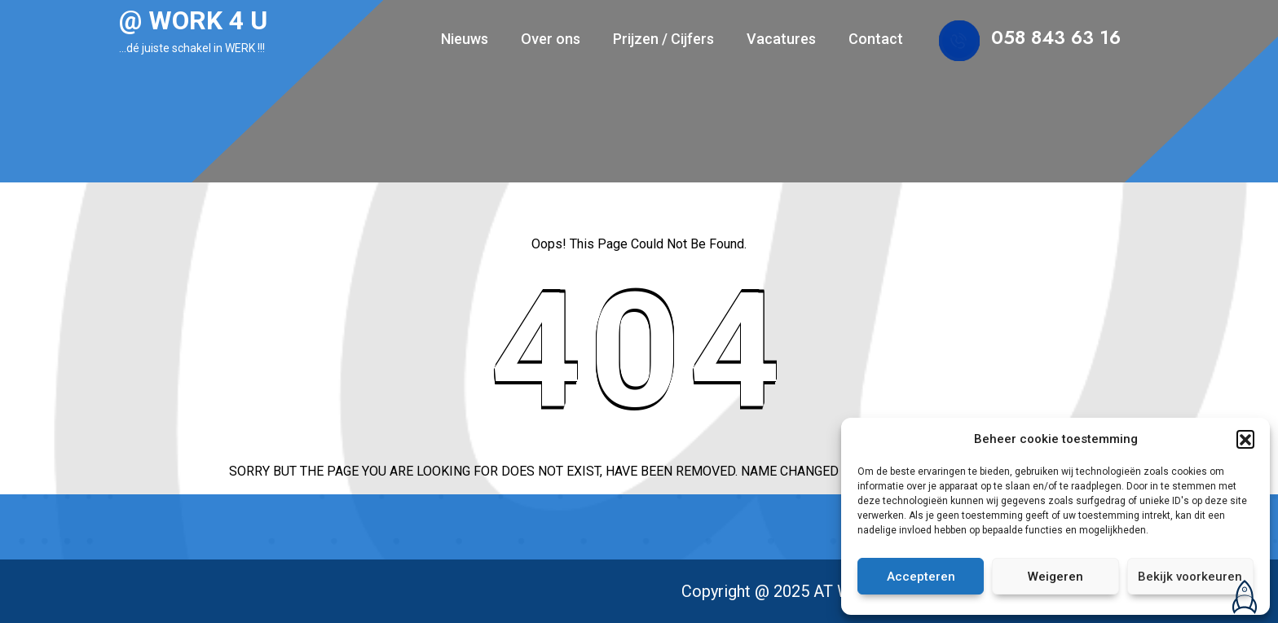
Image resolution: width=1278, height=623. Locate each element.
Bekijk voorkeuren (1190, 576)
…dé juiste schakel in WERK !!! (192, 48)
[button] (1245, 439)
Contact (875, 38)
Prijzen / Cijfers (663, 38)
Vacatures (781, 38)
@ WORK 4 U (193, 20)
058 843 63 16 (1056, 37)
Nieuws (464, 38)
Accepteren (921, 576)
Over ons (550, 38)
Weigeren (1055, 576)
